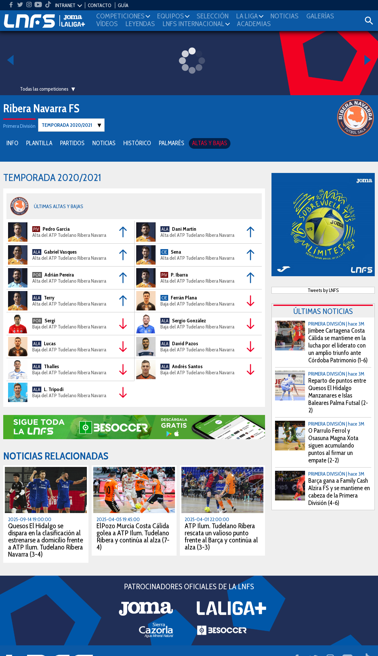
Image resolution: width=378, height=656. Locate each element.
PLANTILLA (39, 142)
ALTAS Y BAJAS (209, 142)
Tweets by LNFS (323, 290)
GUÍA (123, 5)
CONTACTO (99, 5)
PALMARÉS (171, 142)
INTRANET (65, 5)
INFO (12, 142)
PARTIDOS (72, 142)
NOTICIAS (104, 142)
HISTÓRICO (137, 142)
